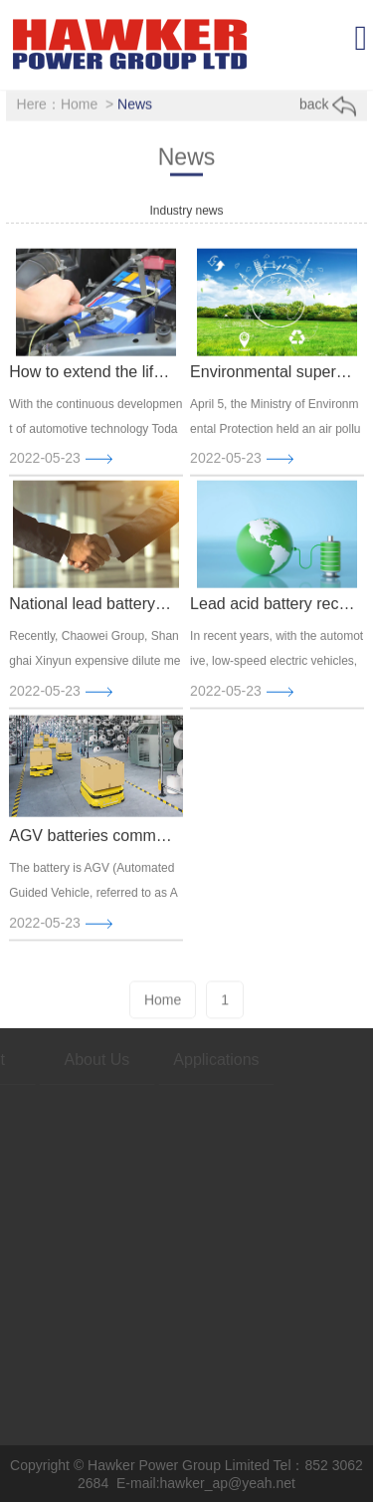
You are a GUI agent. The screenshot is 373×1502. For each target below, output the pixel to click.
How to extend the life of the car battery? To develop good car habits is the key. (91, 377)
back (327, 105)
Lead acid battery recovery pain (272, 609)
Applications (197, 1059)
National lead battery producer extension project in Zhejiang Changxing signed (91, 609)
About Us (78, 1059)
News (134, 104)
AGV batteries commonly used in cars (91, 841)
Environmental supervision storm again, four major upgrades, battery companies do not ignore (272, 377)
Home (79, 104)
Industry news (186, 211)
